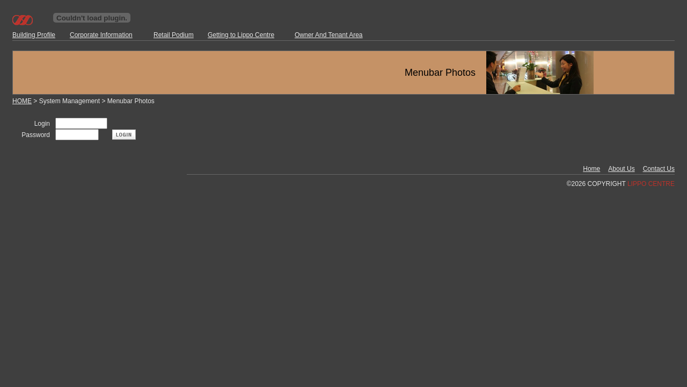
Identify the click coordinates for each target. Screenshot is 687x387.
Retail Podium (174, 35)
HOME (22, 101)
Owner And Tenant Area (329, 35)
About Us (621, 169)
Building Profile (33, 35)
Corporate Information (101, 35)
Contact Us (659, 169)
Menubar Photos (131, 101)
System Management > (73, 101)
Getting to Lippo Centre (241, 35)
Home (591, 169)
